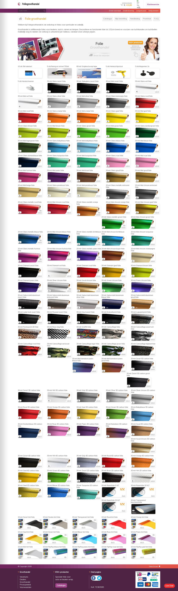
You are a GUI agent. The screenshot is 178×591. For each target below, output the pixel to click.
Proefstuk (147, 18)
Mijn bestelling (121, 18)
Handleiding (135, 18)
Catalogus (107, 18)
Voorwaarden (25, 587)
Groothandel (25, 582)
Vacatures (24, 577)
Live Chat (169, 586)
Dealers (23, 579)
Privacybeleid (25, 584)
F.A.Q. (156, 18)
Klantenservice (153, 4)
